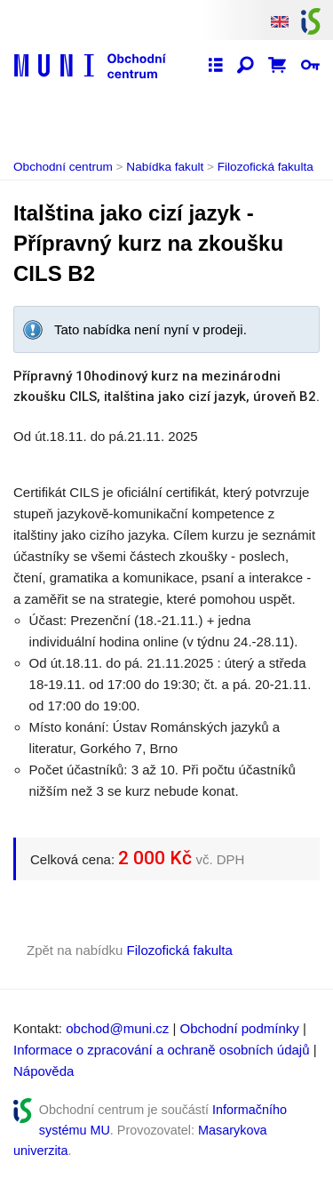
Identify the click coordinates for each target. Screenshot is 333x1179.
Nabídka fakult (164, 166)
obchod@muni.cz (117, 1028)
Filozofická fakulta (265, 166)
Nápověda (43, 1071)
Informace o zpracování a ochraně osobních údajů (161, 1049)
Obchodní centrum (63, 166)
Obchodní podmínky (239, 1028)
